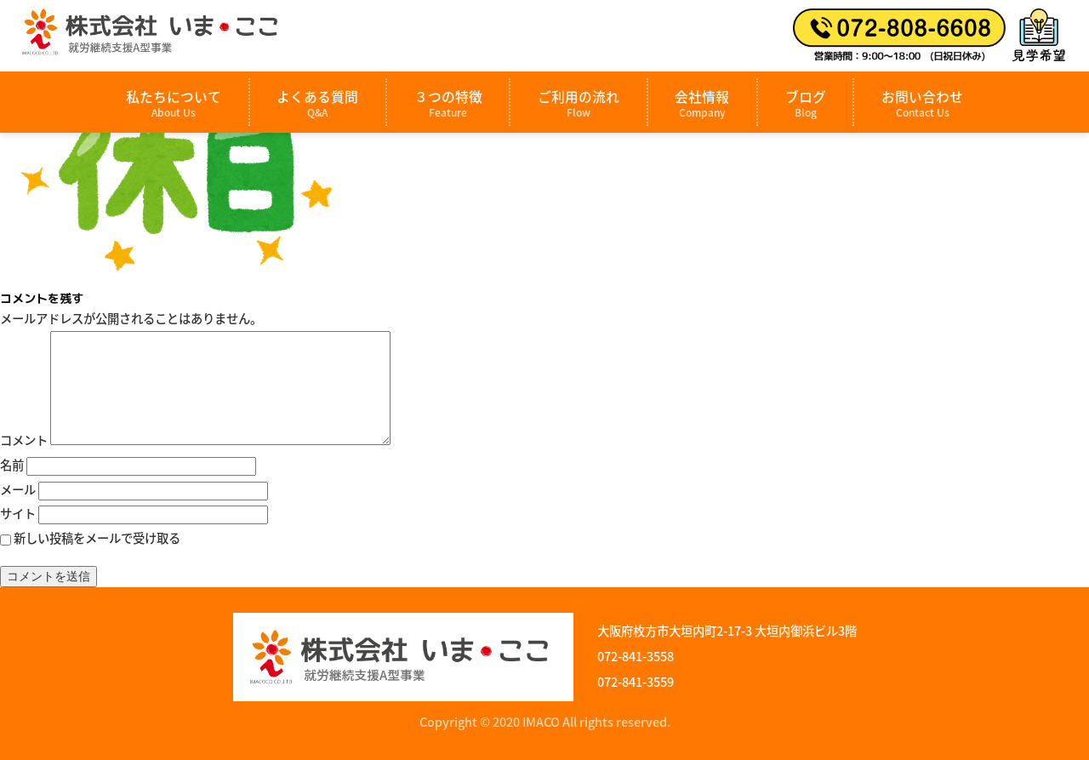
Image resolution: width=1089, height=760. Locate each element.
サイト (18, 513)
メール (18, 489)
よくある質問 (317, 103)
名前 (12, 464)
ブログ (805, 103)
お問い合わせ (922, 103)
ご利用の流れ (578, 103)
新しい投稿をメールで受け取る (97, 538)
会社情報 (702, 103)
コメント (24, 440)
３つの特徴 (448, 103)
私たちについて (173, 103)
